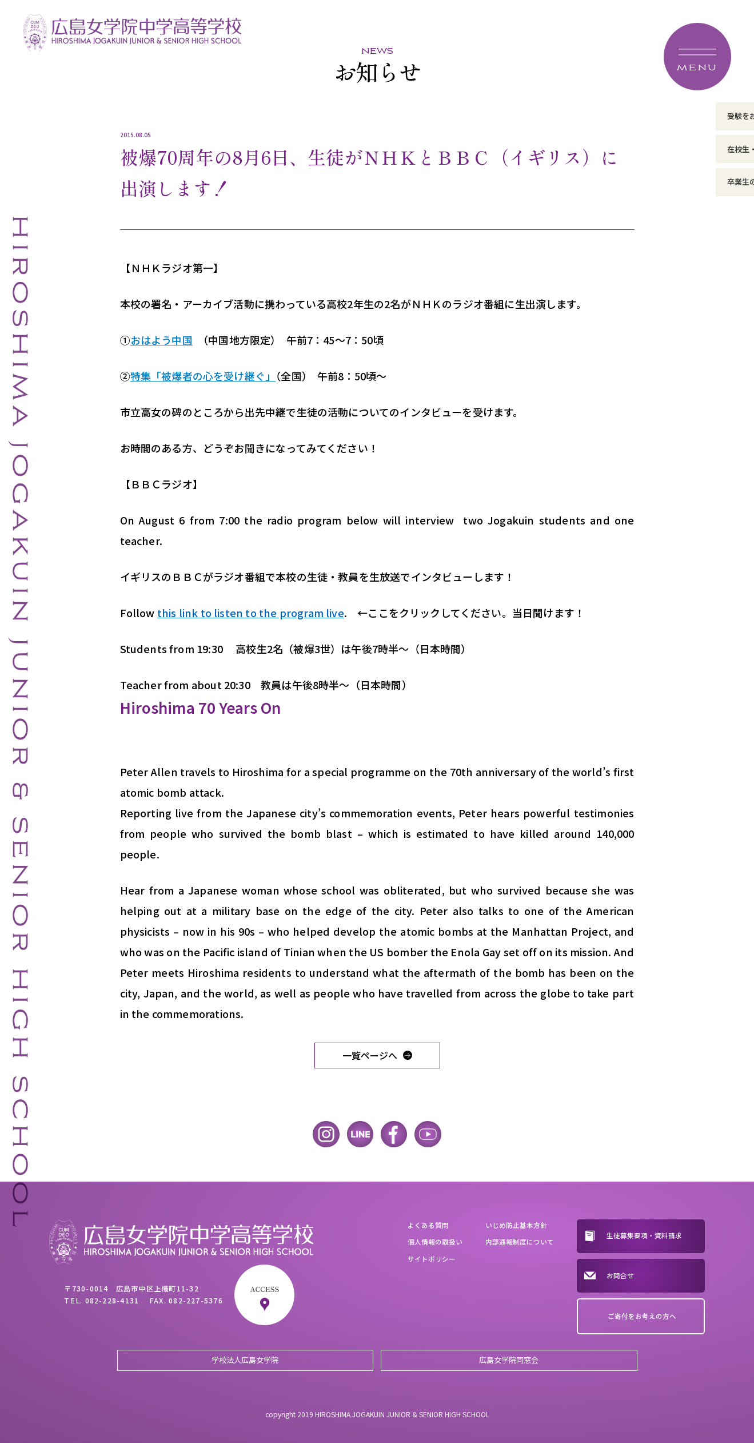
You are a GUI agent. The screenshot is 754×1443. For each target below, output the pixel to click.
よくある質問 (428, 1225)
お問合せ (620, 1275)
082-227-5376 (196, 1300)
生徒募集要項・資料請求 (644, 1235)
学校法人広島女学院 (245, 1359)
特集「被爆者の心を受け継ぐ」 (203, 375)
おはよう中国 (161, 339)
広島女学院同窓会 (508, 1359)
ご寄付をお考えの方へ (642, 1316)
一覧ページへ (369, 1055)
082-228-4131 (112, 1300)
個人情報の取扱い (435, 1241)
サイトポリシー (432, 1258)
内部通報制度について (519, 1241)
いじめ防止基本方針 (516, 1225)
